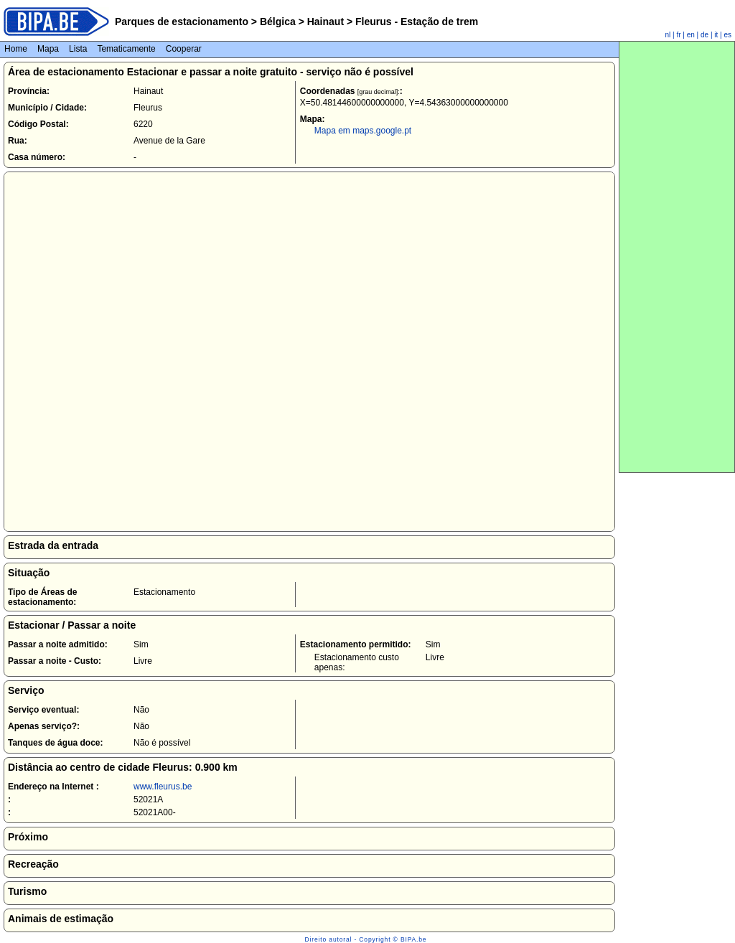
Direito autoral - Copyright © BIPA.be (366, 939)
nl (668, 35)
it (716, 35)
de (704, 35)
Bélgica (278, 21)
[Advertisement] (676, 257)
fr (678, 35)
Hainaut (325, 21)
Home (15, 49)
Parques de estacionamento (181, 21)
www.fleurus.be (163, 787)
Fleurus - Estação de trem (415, 21)
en (691, 35)
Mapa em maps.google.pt (362, 131)
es (727, 35)
